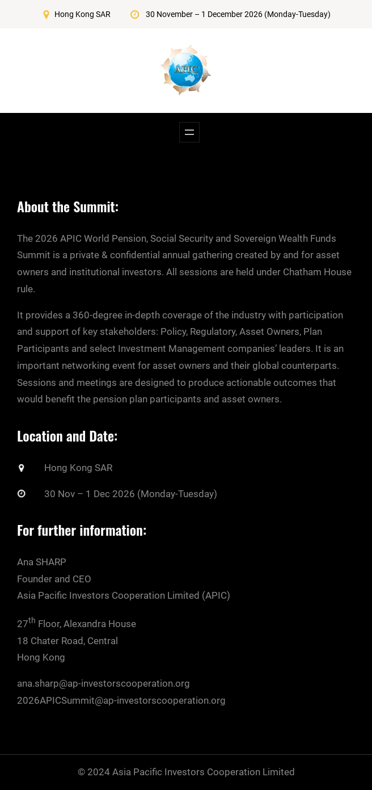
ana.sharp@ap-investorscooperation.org (103, 683)
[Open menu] (189, 132)
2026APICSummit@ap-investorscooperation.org (121, 700)
